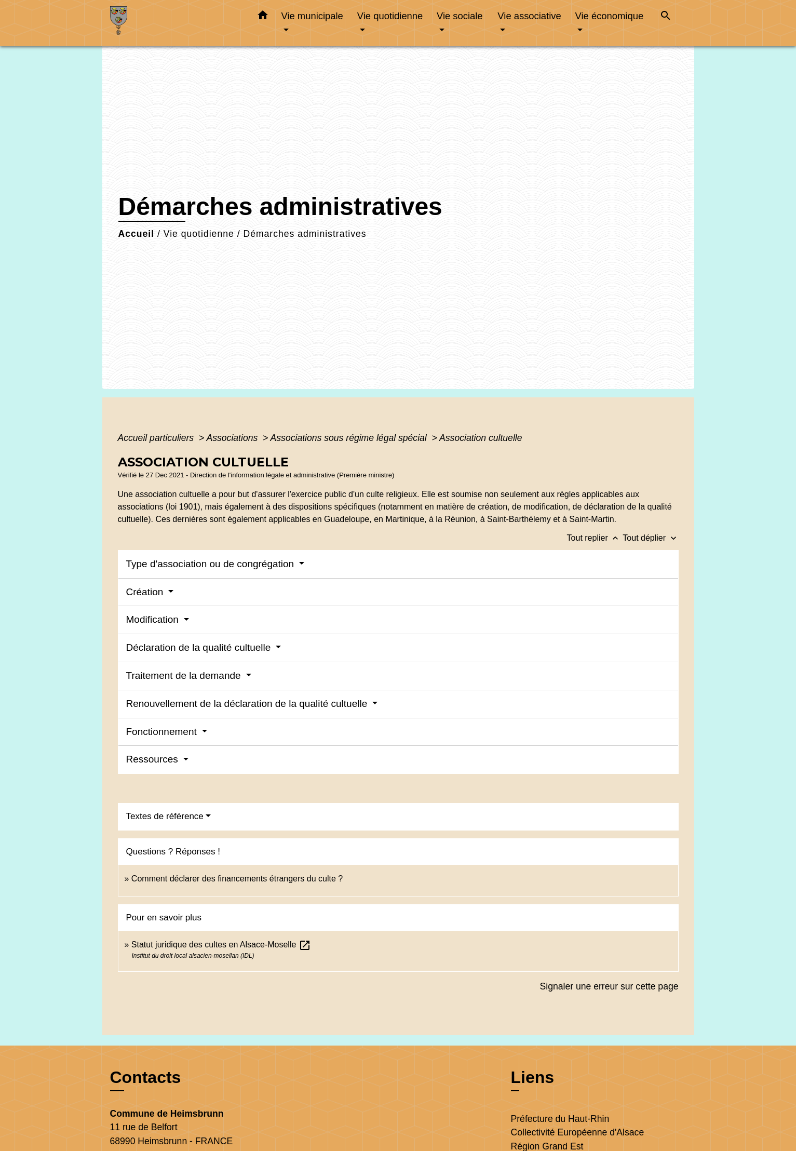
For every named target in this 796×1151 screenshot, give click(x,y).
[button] (262, 17)
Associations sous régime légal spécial (350, 438)
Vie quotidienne (199, 234)
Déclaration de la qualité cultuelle (200, 647)
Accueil (136, 234)
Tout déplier (650, 537)
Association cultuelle (480, 438)
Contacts (145, 1077)
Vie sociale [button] (460, 15)
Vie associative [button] (529, 15)
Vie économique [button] (609, 15)
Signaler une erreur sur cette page (609, 986)
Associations (233, 438)
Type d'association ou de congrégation (211, 563)
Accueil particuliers (157, 438)
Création (146, 591)
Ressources (153, 759)
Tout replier (595, 537)
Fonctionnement (163, 731)
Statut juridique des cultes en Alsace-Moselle (221, 944)
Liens (533, 1077)
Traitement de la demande (185, 675)
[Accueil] (175, 23)
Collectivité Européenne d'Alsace (577, 1132)
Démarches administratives (304, 234)
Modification (154, 619)
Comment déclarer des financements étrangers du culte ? (237, 878)
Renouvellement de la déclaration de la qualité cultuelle (248, 703)
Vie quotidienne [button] (390, 15)
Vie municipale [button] (312, 15)
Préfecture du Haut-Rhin (560, 1119)
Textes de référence (165, 816)
